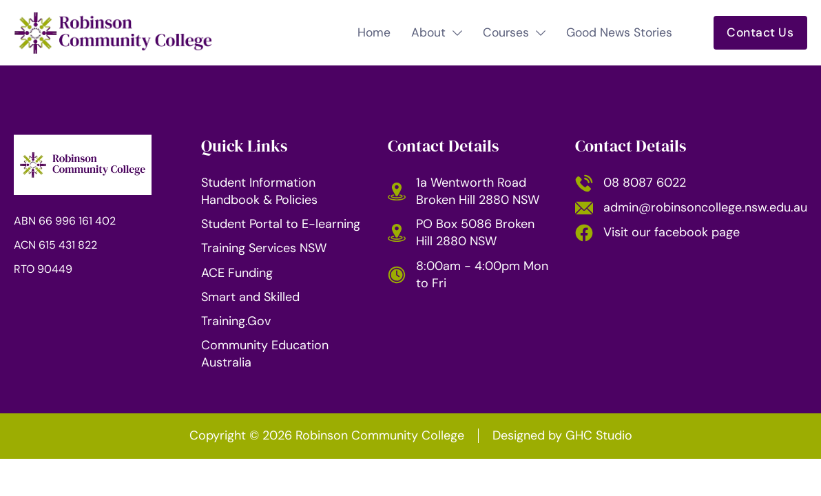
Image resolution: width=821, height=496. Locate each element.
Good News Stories (619, 33)
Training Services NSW (263, 248)
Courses (506, 33)
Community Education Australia (265, 354)
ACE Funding (237, 273)
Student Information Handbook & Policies (259, 191)
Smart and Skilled (250, 297)
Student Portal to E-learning (280, 224)
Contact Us (760, 32)
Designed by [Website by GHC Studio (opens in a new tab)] (562, 435)
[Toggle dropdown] (457, 33)
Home (374, 33)
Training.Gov (236, 321)
